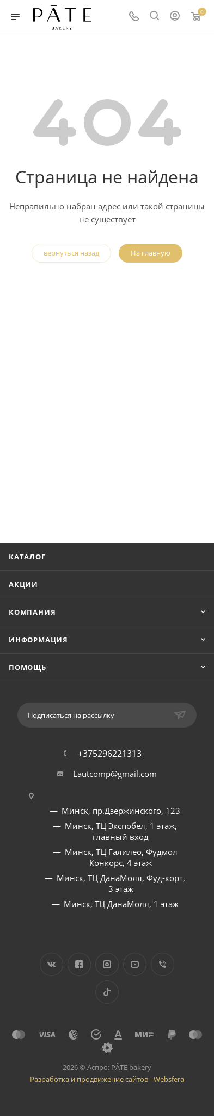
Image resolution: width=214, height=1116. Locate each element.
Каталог (27, 557)
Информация (38, 640)
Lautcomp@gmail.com (115, 773)
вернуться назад (71, 253)
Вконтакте (51, 964)
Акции (23, 584)
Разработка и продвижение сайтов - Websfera (107, 1079)
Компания (32, 612)
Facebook (79, 964)
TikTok (107, 992)
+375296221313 (110, 753)
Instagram (107, 964)
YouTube (134, 964)
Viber (162, 964)
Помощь (27, 667)
